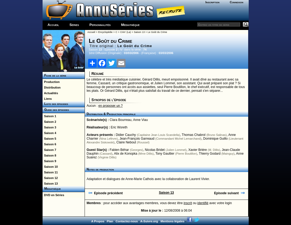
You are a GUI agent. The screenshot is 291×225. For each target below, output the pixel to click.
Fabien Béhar (119, 150)
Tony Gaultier (164, 153)
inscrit (188, 203)
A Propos (97, 221)
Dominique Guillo (215, 138)
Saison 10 (50, 166)
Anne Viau (140, 120)
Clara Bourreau (120, 120)
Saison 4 (49, 133)
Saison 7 (49, 149)
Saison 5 (49, 138)
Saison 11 (50, 172)
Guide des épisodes (56, 110)
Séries (74, 25)
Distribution (52, 87)
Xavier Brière (197, 150)
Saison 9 (49, 161)
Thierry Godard (210, 153)
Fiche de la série (54, 75)
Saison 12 (50, 178)
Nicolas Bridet (155, 150)
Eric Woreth (119, 127)
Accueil (53, 25)
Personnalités (100, 25)
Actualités (50, 93)
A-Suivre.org (149, 221)
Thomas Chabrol (194, 135)
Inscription (212, 2)
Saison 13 (50, 183)
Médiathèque (130, 25)
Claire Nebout (126, 142)
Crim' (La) (125, 32)
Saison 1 (49, 116)
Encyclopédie (105, 32)
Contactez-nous (127, 221)
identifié (202, 203)
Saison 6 (49, 144)
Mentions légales (172, 221)
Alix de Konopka (125, 153)
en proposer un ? (111, 106)
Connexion (236, 2)
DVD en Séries (53, 195)
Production (51, 81)
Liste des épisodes (55, 104)
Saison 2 (49, 121)
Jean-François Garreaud (137, 138)
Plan (110, 221)
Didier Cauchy (126, 135)
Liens (47, 98)
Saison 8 (49, 155)
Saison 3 (49, 127)
